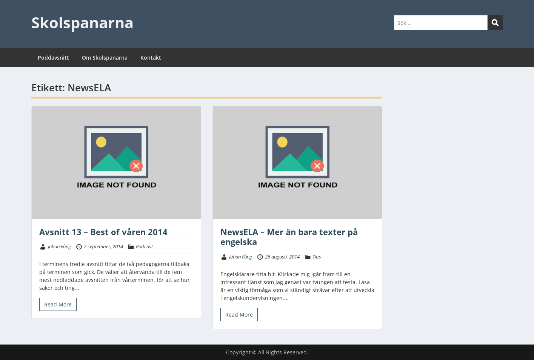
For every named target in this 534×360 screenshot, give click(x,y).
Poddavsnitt (53, 57)
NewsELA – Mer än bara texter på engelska (289, 236)
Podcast (144, 246)
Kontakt (150, 57)
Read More (58, 304)
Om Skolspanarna (105, 57)
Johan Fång (59, 246)
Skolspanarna (82, 22)
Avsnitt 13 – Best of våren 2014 (103, 231)
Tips (316, 256)
